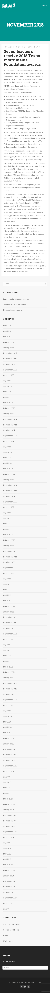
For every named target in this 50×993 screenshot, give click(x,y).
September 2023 (10, 502)
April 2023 (7, 529)
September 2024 (10, 436)
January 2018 (8, 876)
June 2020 (7, 716)
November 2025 (10, 359)
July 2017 (6, 909)
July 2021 (6, 645)
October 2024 (9, 430)
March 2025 (8, 403)
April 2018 (7, 859)
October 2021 (8, 628)
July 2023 (7, 513)
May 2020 (7, 722)
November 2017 (9, 887)
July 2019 (6, 777)
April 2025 (7, 397)
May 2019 (7, 788)
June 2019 (7, 782)
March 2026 (8, 337)
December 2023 (10, 485)
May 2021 (7, 656)
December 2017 (9, 881)
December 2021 (9, 617)
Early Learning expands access (16, 299)
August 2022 (8, 573)
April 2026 (7, 331)
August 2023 (8, 507)
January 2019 (8, 810)
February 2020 (9, 738)
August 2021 (8, 639)
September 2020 (10, 700)
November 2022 (10, 557)
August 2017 (8, 903)
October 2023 (9, 496)
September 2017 (10, 898)
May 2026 (7, 326)
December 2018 (10, 815)
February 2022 (9, 606)
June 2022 (7, 584)
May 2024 (7, 458)
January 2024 (8, 480)
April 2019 (7, 793)
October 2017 (8, 892)
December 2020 (10, 683)
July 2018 (6, 843)
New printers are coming (13, 310)
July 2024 (7, 447)
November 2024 (10, 425)
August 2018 (8, 837)
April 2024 (7, 463)
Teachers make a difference (15, 305)
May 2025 (7, 392)
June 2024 (7, 452)
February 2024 (9, 474)
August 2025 (8, 375)
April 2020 (7, 727)
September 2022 (10, 568)
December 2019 (10, 749)
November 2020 (10, 689)
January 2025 (8, 414)
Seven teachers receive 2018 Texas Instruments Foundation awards (22, 58)
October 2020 (9, 694)
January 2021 (8, 678)
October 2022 (9, 562)
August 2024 (8, 441)
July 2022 (7, 579)
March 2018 (8, 865)
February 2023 (9, 540)
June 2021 (7, 650)
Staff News (34, 47)
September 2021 (10, 634)
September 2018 (10, 832)
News (5, 935)
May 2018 (7, 854)
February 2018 (9, 870)
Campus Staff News (11, 924)
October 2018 (9, 826)
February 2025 (9, 408)
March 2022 (8, 601)
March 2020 (8, 733)
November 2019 (10, 755)
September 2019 (10, 766)
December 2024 (10, 419)
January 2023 (8, 546)
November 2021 (9, 623)
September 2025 (10, 370)
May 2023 (7, 524)
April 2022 (7, 595)
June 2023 (7, 518)
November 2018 (10, 821)
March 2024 (8, 469)
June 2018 (7, 848)
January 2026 (8, 348)
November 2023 (10, 491)
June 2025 (7, 386)
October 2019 (9, 760)
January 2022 (8, 612)
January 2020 (8, 744)
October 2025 (9, 364)
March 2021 (8, 667)
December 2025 (10, 353)
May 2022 (7, 590)
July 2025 (7, 381)
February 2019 (9, 804)
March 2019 (8, 799)
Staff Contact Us (10, 961)
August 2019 (8, 771)
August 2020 (8, 705)
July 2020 (7, 711)
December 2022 (10, 551)
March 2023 (8, 535)
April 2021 (7, 661)
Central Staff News (11, 930)
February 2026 (9, 342)
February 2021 (9, 672)
